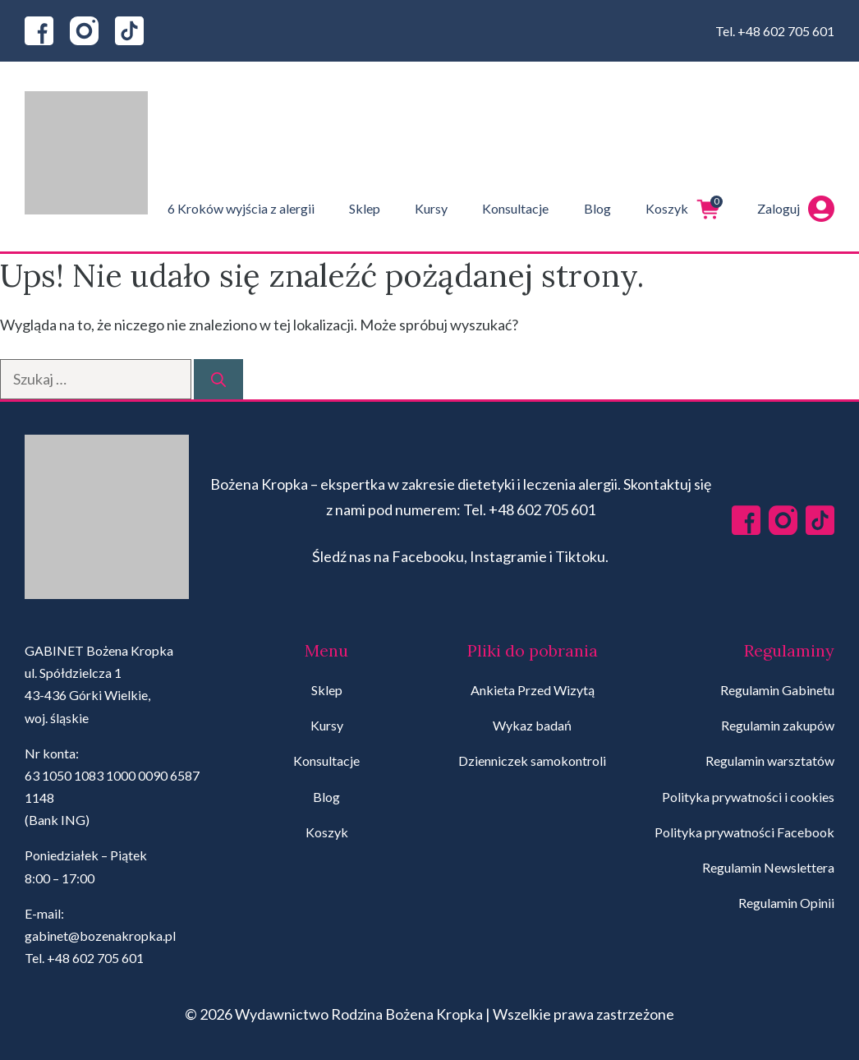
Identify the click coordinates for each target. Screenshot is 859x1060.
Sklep (364, 208)
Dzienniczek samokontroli (532, 760)
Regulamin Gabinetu (777, 690)
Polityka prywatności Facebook (744, 832)
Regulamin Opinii (786, 902)
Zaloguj (795, 209)
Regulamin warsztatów (769, 760)
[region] (213, 931)
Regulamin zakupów (777, 725)
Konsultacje (515, 208)
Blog (597, 208)
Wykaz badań (532, 725)
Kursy (431, 208)
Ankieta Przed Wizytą (533, 690)
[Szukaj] (218, 379)
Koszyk (684, 209)
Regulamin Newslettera (768, 867)
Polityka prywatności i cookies (748, 796)
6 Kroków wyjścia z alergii (241, 208)
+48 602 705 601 (785, 31)
